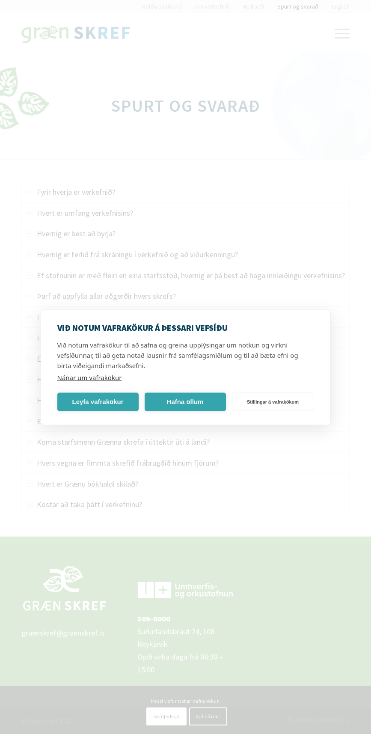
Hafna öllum (185, 401)
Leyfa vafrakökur (97, 401)
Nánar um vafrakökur (89, 377)
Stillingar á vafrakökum (273, 401)
